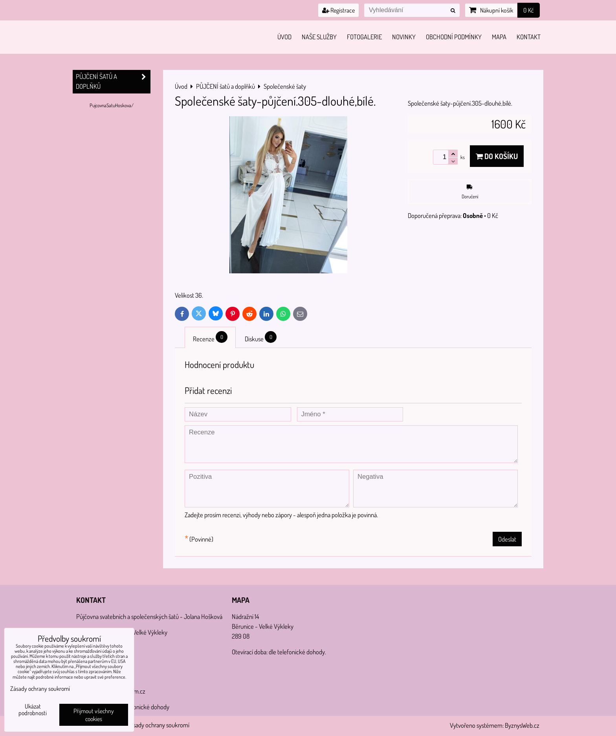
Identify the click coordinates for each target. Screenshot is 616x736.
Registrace (338, 10)
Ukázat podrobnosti (32, 709)
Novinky (404, 37)
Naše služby (319, 37)
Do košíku (497, 156)
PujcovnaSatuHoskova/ (112, 105)
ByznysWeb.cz (522, 725)
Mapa (499, 37)
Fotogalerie (364, 37)
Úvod (284, 37)
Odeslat (507, 539)
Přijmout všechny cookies (93, 715)
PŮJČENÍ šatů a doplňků (113, 81)
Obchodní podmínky (454, 37)
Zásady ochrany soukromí (158, 725)
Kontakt (529, 37)
